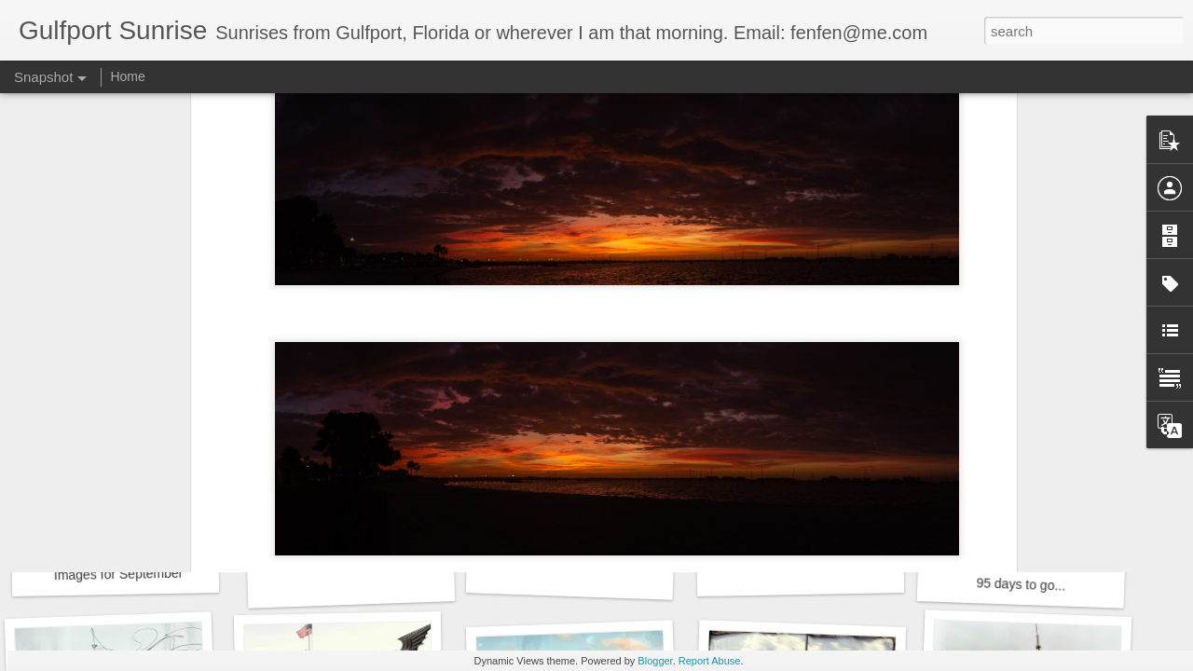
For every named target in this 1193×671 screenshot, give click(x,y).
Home (127, 76)
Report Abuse (710, 660)
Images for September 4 (124, 574)
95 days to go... (1020, 584)
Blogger (655, 660)
